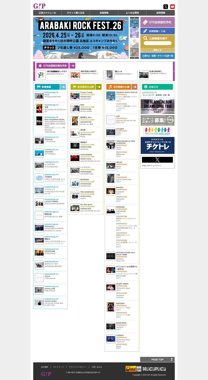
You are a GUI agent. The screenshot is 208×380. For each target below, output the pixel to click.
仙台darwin (84, 149)
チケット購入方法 (76, 13)
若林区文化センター (123, 235)
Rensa (82, 136)
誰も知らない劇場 (86, 124)
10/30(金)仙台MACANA (53, 266)
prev (134, 18)
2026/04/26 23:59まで (55, 74)
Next (34, 71)
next (134, 58)
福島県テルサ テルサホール (126, 218)
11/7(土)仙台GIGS (51, 167)
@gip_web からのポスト (151, 166)
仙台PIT (83, 198)
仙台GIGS (119, 259)
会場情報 (104, 13)
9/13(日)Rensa (50, 253)
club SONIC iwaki (86, 174)
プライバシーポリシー (77, 367)
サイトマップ (58, 367)
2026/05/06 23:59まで (89, 73)
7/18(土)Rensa (50, 278)
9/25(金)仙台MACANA (53, 97)
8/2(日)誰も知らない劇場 (53, 216)
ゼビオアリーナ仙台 (123, 308)
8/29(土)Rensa (50, 291)
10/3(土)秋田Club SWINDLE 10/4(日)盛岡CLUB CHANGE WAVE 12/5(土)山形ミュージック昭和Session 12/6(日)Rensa (55, 127)
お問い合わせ (97, 367)
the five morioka (86, 111)
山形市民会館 (121, 211)
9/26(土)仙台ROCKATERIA (54, 203)
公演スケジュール (47, 13)
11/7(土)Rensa (50, 154)
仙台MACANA (85, 99)
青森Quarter (120, 154)
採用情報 (160, 13)
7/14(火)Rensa (50, 141)
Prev (174, 71)
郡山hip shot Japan (123, 288)
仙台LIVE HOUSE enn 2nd (90, 161)
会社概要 (44, 367)
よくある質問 (132, 13)
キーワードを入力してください (157, 43)
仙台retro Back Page (123, 179)
